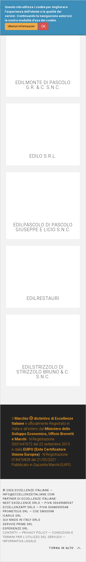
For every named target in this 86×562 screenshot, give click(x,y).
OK (43, 26)
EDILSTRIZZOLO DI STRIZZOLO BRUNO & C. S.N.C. (43, 372)
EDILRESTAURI (43, 298)
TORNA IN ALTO (64, 548)
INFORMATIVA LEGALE (19, 541)
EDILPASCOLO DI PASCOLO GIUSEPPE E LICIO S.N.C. (42, 227)
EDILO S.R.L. (43, 156)
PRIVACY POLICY (34, 532)
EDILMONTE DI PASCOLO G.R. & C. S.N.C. (42, 85)
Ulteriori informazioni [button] (21, 26)
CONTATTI (10, 532)
